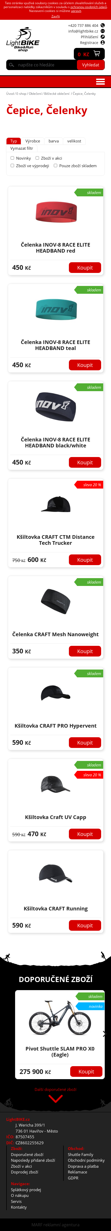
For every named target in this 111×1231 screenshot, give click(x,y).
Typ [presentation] (13, 140)
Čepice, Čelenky (84, 93)
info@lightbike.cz (83, 31)
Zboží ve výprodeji (32, 165)
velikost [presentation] (74, 140)
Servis (16, 1201)
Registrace (89, 42)
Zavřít (55, 16)
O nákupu (20, 1195)
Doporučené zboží (27, 1154)
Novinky (23, 158)
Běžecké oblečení (57, 93)
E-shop (21, 93)
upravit (76, 11)
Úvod (10, 93)
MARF (36, 1225)
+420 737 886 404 (83, 25)
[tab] (13, 141)
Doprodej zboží (24, 1171)
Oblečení (35, 93)
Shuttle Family (80, 1154)
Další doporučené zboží (55, 1090)
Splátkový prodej (26, 1189)
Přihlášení (89, 36)
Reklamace (77, 1171)
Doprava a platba (83, 1166)
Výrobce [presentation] (32, 140)
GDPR (73, 1177)
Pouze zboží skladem (78, 165)
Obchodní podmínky (86, 1160)
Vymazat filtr (21, 148)
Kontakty (19, 1207)
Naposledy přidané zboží (33, 1160)
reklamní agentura (61, 1225)
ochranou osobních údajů (88, 7)
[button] (105, 1034)
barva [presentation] (54, 140)
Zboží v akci (51, 158)
